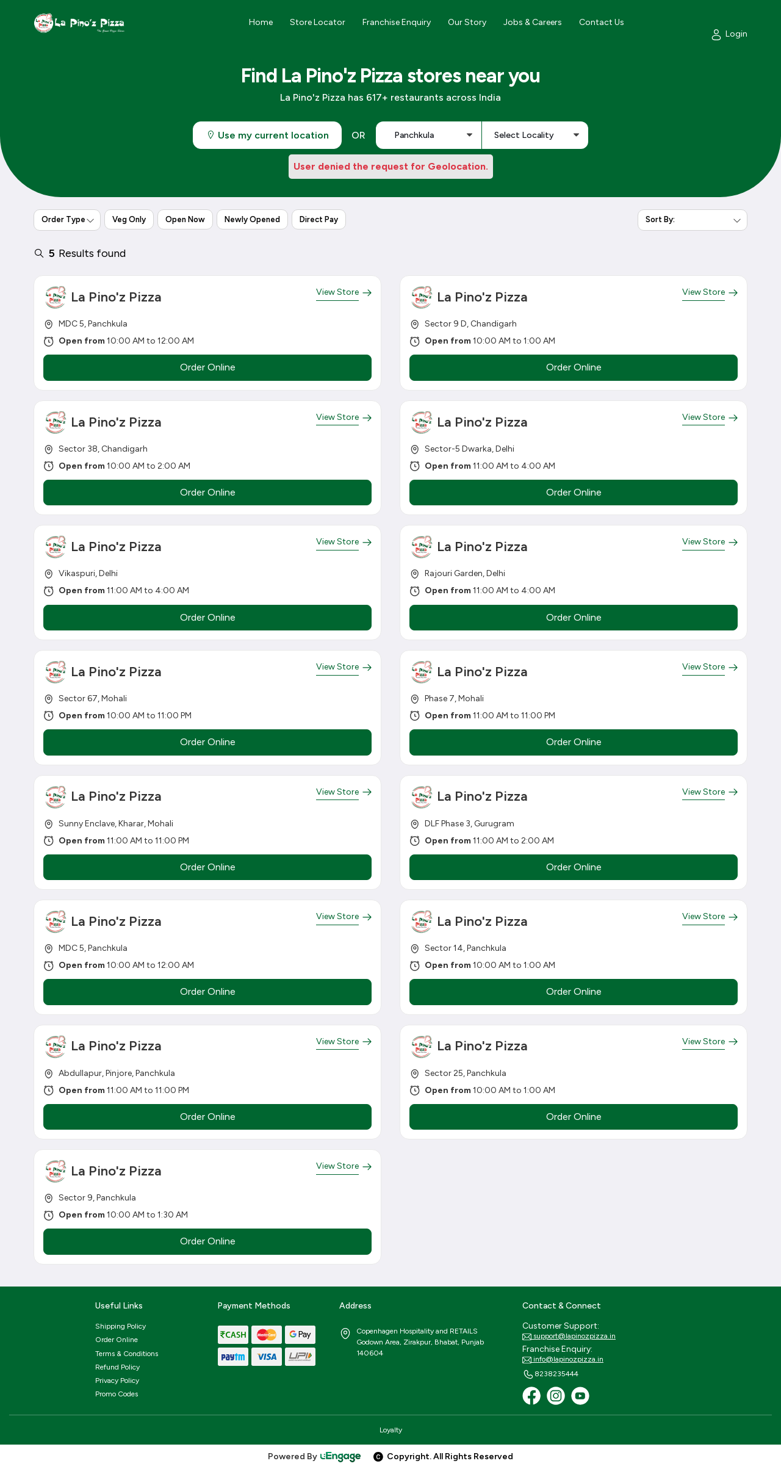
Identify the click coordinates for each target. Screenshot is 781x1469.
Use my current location (267, 135)
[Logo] (79, 22)
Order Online (116, 1339)
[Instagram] (556, 1396)
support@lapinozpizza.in (569, 1336)
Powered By (315, 1456)
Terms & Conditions (126, 1353)
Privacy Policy (117, 1380)
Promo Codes (116, 1394)
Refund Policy (117, 1367)
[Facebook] (531, 1396)
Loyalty (391, 1430)
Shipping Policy (120, 1326)
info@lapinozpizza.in (562, 1360)
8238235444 (550, 1374)
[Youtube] (580, 1396)
